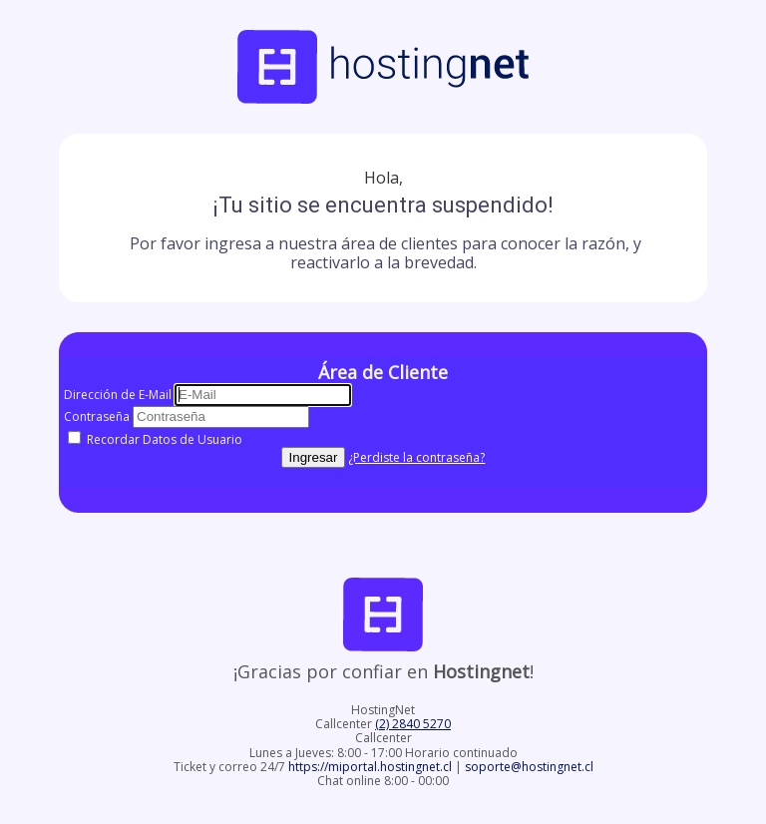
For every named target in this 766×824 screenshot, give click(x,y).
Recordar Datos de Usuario (155, 439)
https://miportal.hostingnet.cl (371, 766)
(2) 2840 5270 (413, 723)
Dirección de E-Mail (118, 394)
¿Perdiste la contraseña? (416, 457)
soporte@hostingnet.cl (529, 766)
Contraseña (97, 416)
